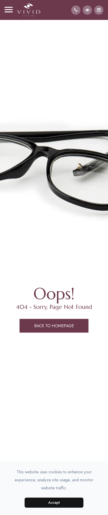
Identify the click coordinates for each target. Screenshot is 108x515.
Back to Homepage (54, 326)
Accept (54, 502)
